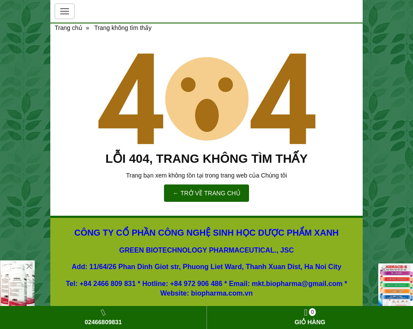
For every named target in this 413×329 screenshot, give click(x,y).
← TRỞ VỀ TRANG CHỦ (206, 193)
